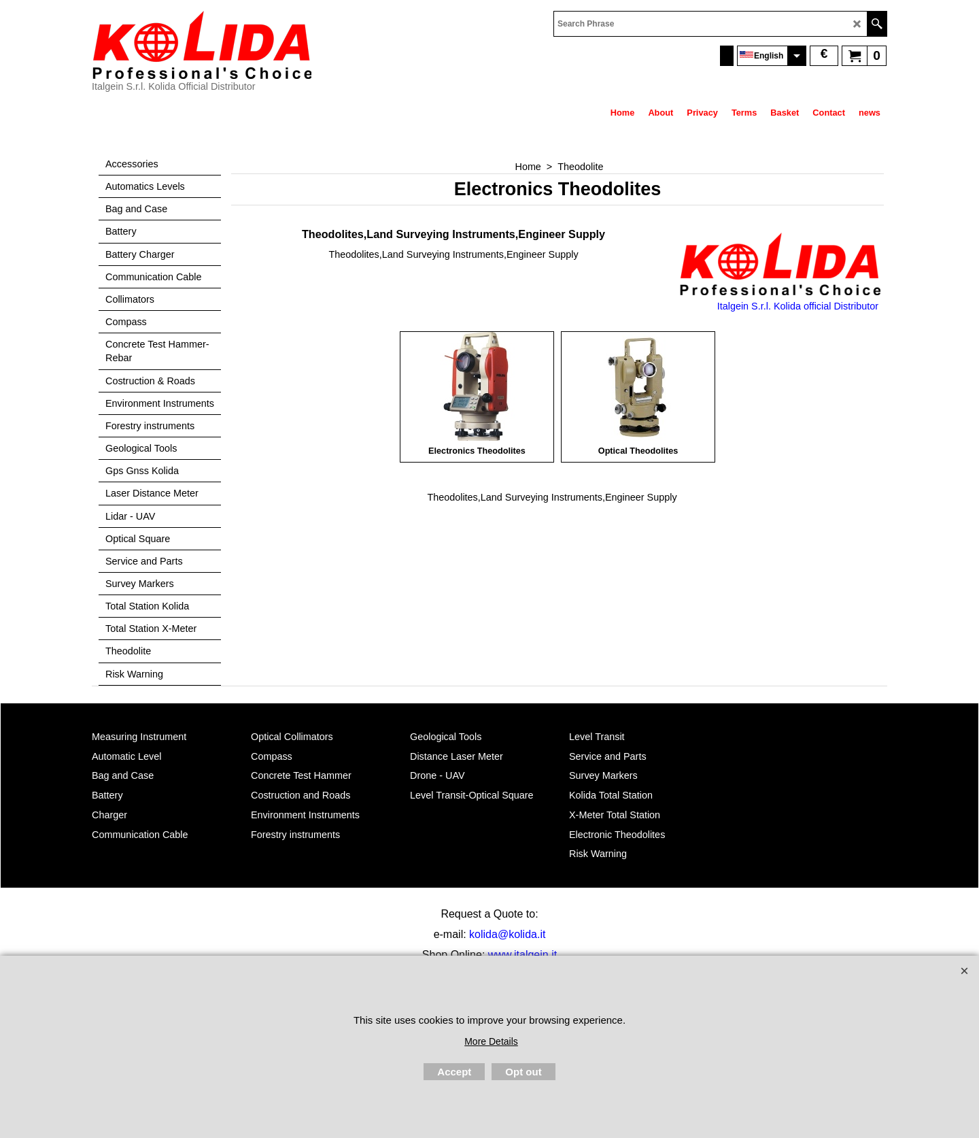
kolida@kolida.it (507, 934)
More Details (491, 1041)
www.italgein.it (522, 954)
